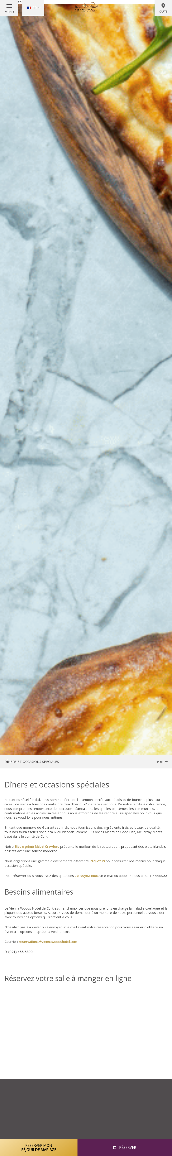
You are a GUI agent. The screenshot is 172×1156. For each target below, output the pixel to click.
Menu (9, 12)
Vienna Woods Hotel (86, 7)
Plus (162, 761)
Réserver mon (38, 1147)
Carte (163, 8)
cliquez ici (97, 861)
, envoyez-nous (87, 875)
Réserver (127, 1147)
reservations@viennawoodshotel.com (48, 941)
